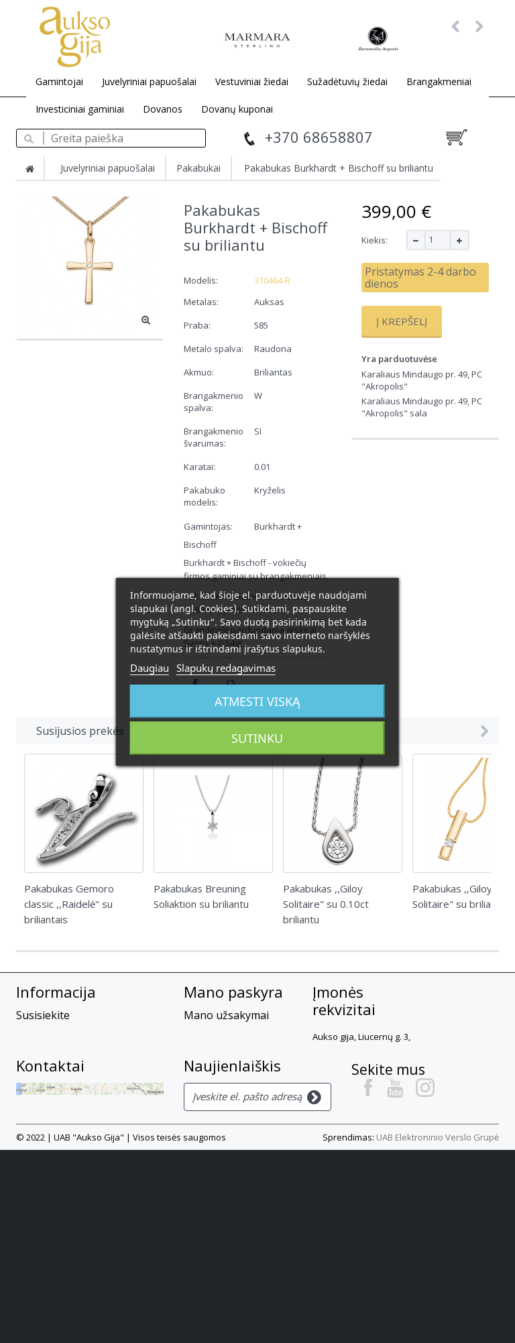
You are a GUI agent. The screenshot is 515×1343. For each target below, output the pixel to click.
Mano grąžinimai (226, 1033)
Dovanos (162, 109)
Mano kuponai (221, 1131)
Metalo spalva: (214, 349)
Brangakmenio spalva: (213, 402)
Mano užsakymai (226, 1015)
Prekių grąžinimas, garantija (87, 1087)
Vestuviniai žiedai (251, 81)
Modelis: (201, 280)
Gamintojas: (208, 526)
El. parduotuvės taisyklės (78, 1105)
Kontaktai (50, 1203)
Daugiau (149, 668)
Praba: (198, 325)
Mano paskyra (233, 992)
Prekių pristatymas (63, 1069)
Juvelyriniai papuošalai (149, 81)
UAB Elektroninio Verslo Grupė (437, 1330)
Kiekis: (374, 240)
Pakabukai (198, 168)
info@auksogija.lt (356, 1164)
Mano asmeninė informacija (224, 1106)
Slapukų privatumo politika (84, 1123)
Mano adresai (218, 1082)
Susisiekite (43, 1015)
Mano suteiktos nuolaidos (223, 1057)
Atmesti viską (257, 701)
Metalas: (202, 302)
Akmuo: (200, 372)
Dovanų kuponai (237, 109)
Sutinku (257, 738)
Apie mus (39, 1033)
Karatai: (200, 467)
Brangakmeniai (438, 81)
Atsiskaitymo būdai (63, 1051)
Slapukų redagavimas (226, 668)
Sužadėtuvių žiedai (347, 81)
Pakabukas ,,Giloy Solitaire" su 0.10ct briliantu (326, 904)
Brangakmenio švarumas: (213, 437)
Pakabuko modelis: (204, 496)
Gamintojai (59, 81)
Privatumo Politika (62, 1141)
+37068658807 (349, 1120)
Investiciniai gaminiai (80, 109)
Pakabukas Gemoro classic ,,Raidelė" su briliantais (69, 904)
